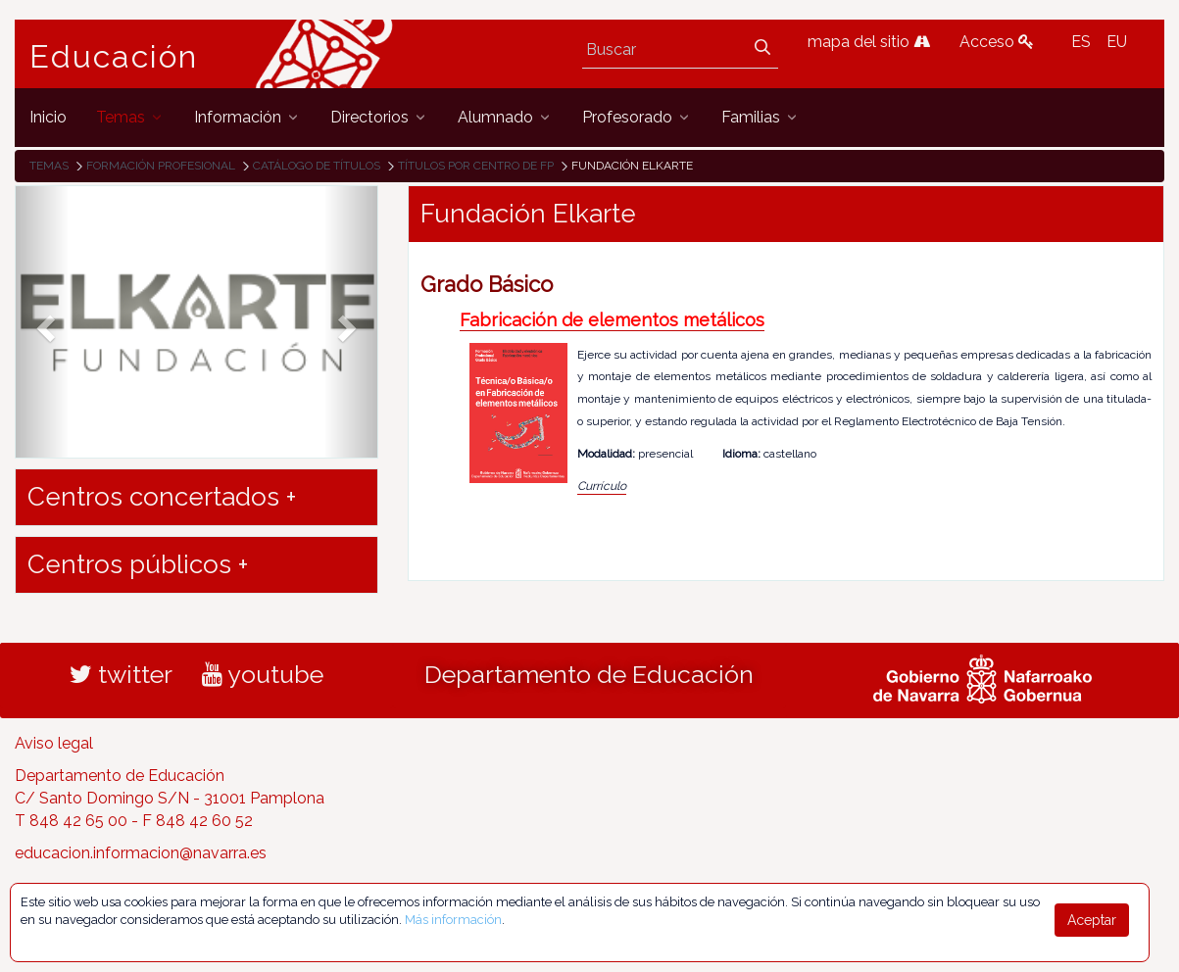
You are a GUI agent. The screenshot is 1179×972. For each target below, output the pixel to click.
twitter (121, 674)
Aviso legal (54, 743)
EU (1116, 41)
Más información (453, 919)
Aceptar (1091, 920)
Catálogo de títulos (316, 165)
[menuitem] (48, 117)
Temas (49, 165)
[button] (43, 322)
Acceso (996, 41)
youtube (262, 674)
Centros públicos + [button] (137, 564)
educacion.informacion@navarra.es (141, 853)
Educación (113, 57)
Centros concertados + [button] (161, 496)
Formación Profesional (160, 165)
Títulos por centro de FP (476, 165)
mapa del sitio (869, 41)
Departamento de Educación (589, 674)
